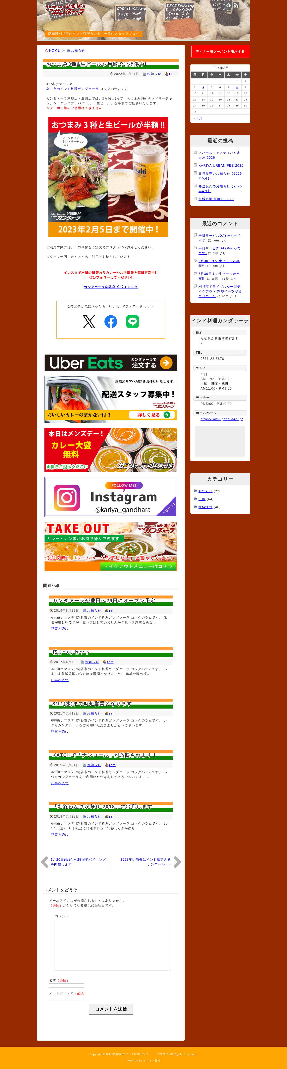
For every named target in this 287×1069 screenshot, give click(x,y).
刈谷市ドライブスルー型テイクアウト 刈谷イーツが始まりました (220, 291)
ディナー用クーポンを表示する (220, 51)
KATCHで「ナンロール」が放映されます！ (104, 755)
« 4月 (198, 118)
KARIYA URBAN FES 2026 (221, 165)
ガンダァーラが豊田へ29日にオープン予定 (104, 600)
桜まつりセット (71, 652)
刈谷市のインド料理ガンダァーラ (72, 89)
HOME (54, 50)
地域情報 (205, 507)
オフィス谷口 (151, 1060)
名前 (59, 980)
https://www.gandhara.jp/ (222, 419)
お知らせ (78, 50)
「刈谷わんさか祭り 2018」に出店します (102, 806)
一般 (202, 499)
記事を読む (60, 628)
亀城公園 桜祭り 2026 (216, 199)
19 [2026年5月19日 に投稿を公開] (211, 99)
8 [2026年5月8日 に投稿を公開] (237, 87)
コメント (62, 916)
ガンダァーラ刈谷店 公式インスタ (111, 287)
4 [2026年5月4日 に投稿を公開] (203, 87)
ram (172, 74)
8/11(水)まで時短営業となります (92, 703)
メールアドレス (68, 993)
